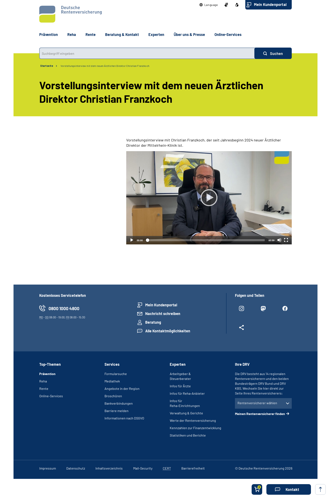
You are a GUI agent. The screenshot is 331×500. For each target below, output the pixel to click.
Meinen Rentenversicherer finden (260, 414)
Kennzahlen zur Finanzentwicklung (195, 428)
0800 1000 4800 (64, 308)
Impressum (47, 468)
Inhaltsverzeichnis (109, 468)
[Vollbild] (286, 240)
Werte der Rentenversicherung (193, 420)
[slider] (206, 240)
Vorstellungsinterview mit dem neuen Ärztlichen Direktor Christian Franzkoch (105, 65)
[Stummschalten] (279, 240)
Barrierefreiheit (193, 468)
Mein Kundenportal (270, 4)
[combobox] (146, 53)
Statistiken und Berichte (188, 435)
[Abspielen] (209, 197)
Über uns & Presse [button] (189, 34)
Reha (43, 381)
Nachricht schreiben (162, 313)
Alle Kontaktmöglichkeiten (167, 331)
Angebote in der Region (122, 388)
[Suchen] (273, 53)
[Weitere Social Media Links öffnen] (241, 329)
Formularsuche (115, 374)
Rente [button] (90, 34)
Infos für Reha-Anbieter (187, 393)
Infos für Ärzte (180, 386)
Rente (43, 388)
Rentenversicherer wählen (257, 403)
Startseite (46, 65)
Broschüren (113, 396)
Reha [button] (71, 34)
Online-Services (227, 34)
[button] (208, 4)
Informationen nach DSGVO (124, 418)
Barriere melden (116, 411)
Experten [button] (156, 34)
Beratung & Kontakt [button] (122, 34)
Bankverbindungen (118, 403)
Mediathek (112, 381)
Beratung (153, 322)
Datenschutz (75, 468)
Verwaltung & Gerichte (186, 413)
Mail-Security (142, 468)
